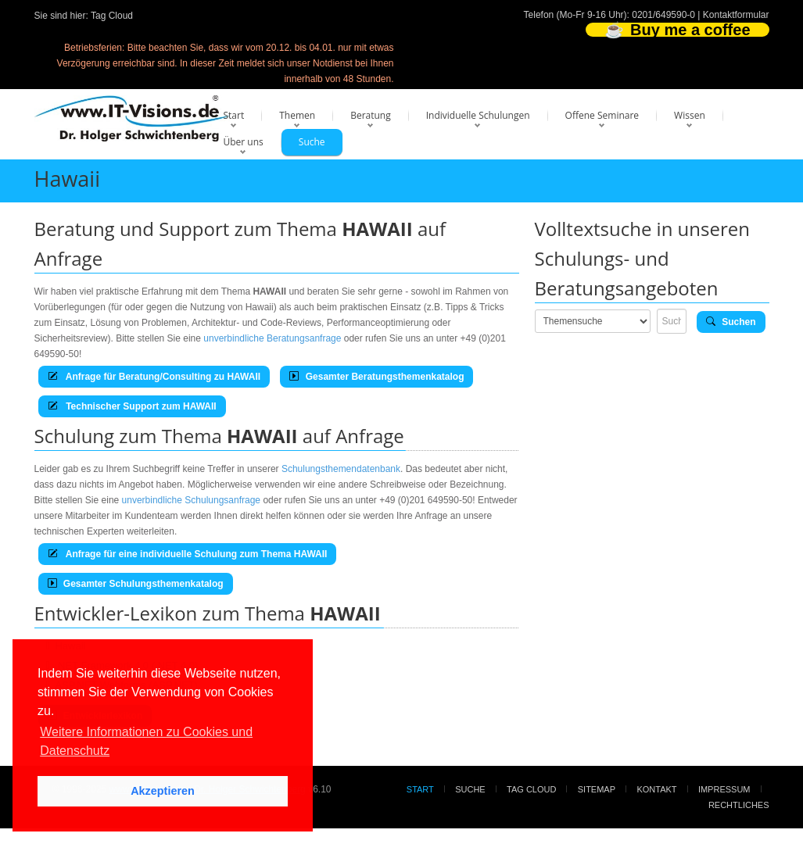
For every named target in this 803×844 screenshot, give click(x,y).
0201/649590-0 (663, 14)
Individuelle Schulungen (478, 115)
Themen (297, 115)
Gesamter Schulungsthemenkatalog (136, 583)
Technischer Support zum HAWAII (132, 406)
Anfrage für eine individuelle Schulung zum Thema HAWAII (188, 554)
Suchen (731, 321)
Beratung (370, 115)
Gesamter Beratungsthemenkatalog (376, 376)
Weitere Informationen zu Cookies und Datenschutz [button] (146, 741)
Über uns (243, 141)
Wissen (689, 115)
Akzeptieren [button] (163, 791)
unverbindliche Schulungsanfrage (191, 500)
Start (234, 115)
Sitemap (596, 789)
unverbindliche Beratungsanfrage (272, 338)
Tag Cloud (112, 15)
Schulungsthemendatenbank (340, 468)
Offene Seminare (602, 115)
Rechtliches (738, 805)
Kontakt (656, 789)
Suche (312, 141)
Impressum (724, 789)
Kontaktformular (736, 14)
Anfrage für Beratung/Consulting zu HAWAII (154, 376)
